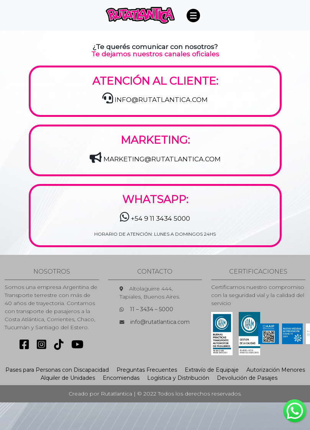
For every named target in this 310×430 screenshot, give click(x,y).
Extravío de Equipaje (212, 369)
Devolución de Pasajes (247, 377)
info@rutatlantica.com (160, 321)
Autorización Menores (275, 369)
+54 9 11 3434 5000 (160, 218)
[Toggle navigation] (193, 15)
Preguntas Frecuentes (146, 369)
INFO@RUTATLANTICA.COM (161, 99)
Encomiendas (121, 377)
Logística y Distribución (178, 377)
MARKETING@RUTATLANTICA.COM (162, 159)
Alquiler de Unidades (68, 377)
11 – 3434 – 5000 (151, 309)
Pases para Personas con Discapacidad (57, 369)
